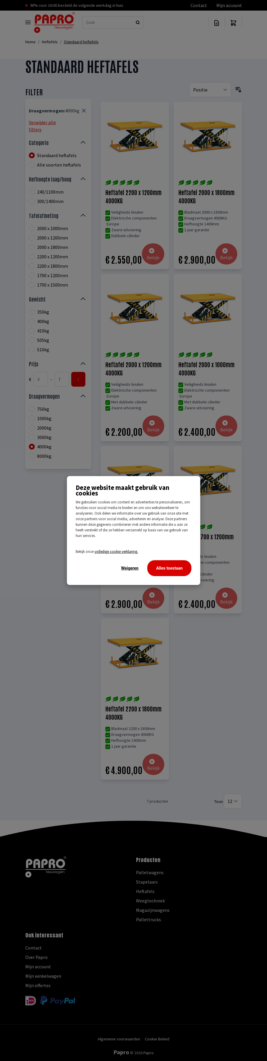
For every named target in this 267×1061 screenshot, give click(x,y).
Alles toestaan (169, 568)
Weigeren (129, 568)
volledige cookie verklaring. (116, 551)
